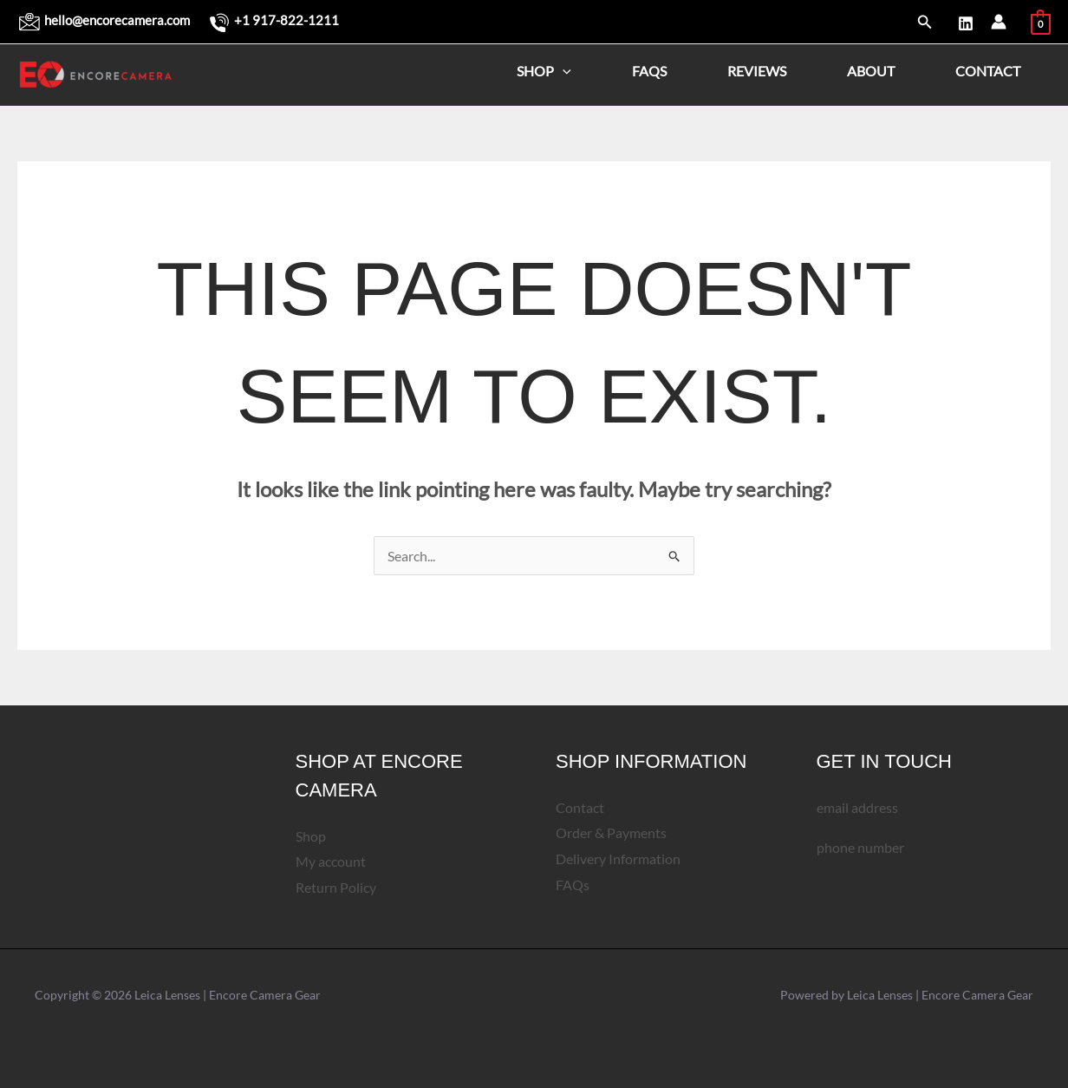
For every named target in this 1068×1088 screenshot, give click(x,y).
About (871, 70)
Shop (544, 70)
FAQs (649, 70)
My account (331, 862)
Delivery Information (618, 858)
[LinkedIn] (966, 23)
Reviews (756, 70)
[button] (925, 22)
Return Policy (336, 887)
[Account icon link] (998, 21)
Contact (987, 70)
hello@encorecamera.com (117, 20)
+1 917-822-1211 (286, 20)
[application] (562, 71)
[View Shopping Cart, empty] (1041, 21)
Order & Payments (611, 833)
